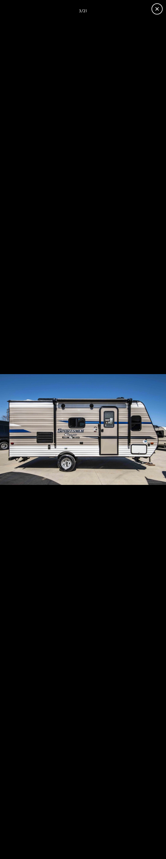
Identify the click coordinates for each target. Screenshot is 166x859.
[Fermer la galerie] (157, 8)
